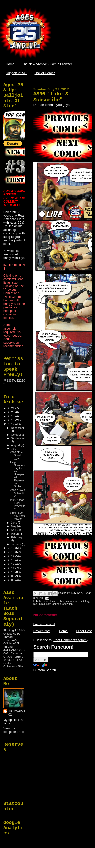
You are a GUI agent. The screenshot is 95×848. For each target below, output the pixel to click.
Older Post (84, 631)
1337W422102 (16, 712)
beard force (49, 601)
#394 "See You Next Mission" (17, 515)
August (16, 445)
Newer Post (41, 631)
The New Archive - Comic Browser (47, 64)
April (14, 529)
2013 (11, 560)
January (16, 544)
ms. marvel (71, 601)
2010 (11, 572)
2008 (11, 580)
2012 (11, 564)
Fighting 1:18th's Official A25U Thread (14, 633)
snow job (67, 604)
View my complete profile (14, 730)
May (14, 526)
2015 (11, 551)
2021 (11, 408)
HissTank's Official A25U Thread (12, 643)
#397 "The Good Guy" (16, 455)
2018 (11, 420)
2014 (11, 556)
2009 (11, 576)
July (14, 448)
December (17, 427)
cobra (60, 601)
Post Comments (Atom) (70, 640)
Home (10, 64)
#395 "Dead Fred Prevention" (17, 504)
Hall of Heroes (45, 73)
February (17, 537)
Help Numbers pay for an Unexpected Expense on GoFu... (17, 474)
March (15, 533)
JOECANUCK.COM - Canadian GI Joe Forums (14, 653)
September (18, 438)
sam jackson (53, 604)
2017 (11, 424)
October (16, 434)
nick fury (84, 601)
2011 (11, 568)
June (14, 522)
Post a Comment (44, 624)
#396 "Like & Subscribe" (50, 97)
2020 (11, 412)
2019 (11, 416)
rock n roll (39, 604)
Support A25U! (16, 73)
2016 (11, 547)
